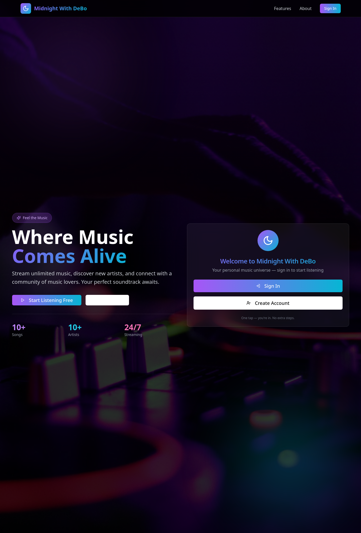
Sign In (330, 8)
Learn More (107, 300)
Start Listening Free (47, 300)
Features (282, 8)
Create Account (268, 303)
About (305, 8)
